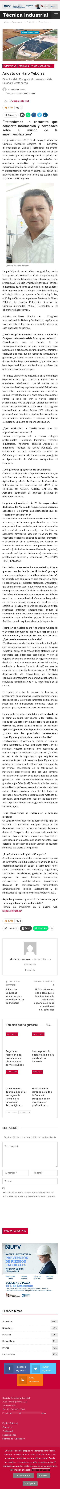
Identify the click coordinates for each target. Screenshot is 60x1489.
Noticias (37, 1072)
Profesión (24, 66)
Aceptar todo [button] (23, 1475)
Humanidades (8, 1341)
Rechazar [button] (43, 1475)
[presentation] (15, 1213)
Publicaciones (8, 1354)
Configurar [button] (30, 1483)
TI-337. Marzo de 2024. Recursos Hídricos (43, 66)
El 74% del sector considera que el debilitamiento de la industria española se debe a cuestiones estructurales (44, 999)
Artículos (12, 1034)
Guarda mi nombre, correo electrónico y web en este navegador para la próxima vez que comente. (29, 1194)
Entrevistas (10, 66)
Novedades (7, 1328)
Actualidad (7, 1321)
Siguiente (25, 1112)
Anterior (12, 1112)
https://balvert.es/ (12, 910)
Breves (5, 1347)
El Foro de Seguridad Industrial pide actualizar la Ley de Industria (15, 996)
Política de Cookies (41, 1469)
